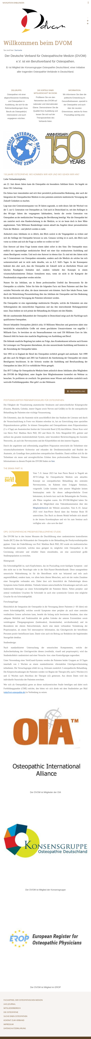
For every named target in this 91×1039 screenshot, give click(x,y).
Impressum (9, 1024)
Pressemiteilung (76, 391)
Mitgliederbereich (12, 1008)
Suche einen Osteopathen (15, 1016)
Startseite (18, 50)
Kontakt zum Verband (14, 1020)
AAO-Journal (10, 1004)
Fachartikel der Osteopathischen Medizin (23, 1000)
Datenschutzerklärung (15, 1028)
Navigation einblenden (13, 3)
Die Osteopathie (11, 1012)
